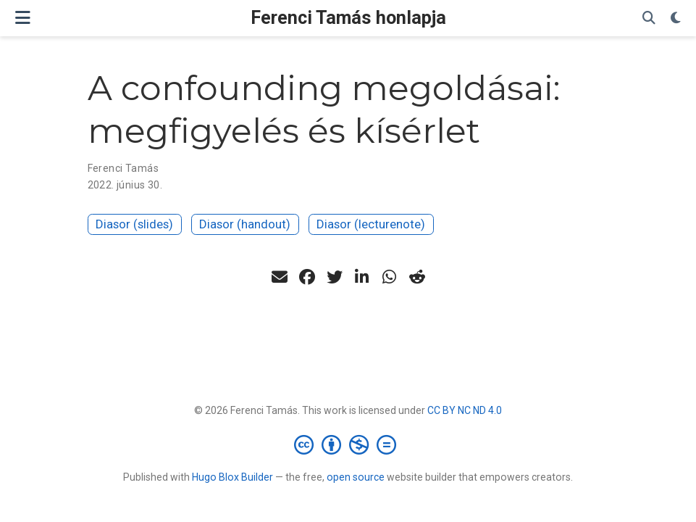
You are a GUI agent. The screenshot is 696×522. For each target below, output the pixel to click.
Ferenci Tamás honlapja (348, 17)
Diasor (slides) (134, 224)
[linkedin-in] (362, 277)
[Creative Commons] (348, 444)
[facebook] (307, 277)
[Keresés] (648, 18)
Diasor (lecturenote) (370, 224)
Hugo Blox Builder (232, 477)
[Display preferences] (676, 18)
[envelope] (279, 277)
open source (356, 477)
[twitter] (334, 277)
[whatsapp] (390, 277)
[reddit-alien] (417, 277)
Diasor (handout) (244, 224)
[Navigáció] (22, 17)
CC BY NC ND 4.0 (464, 410)
